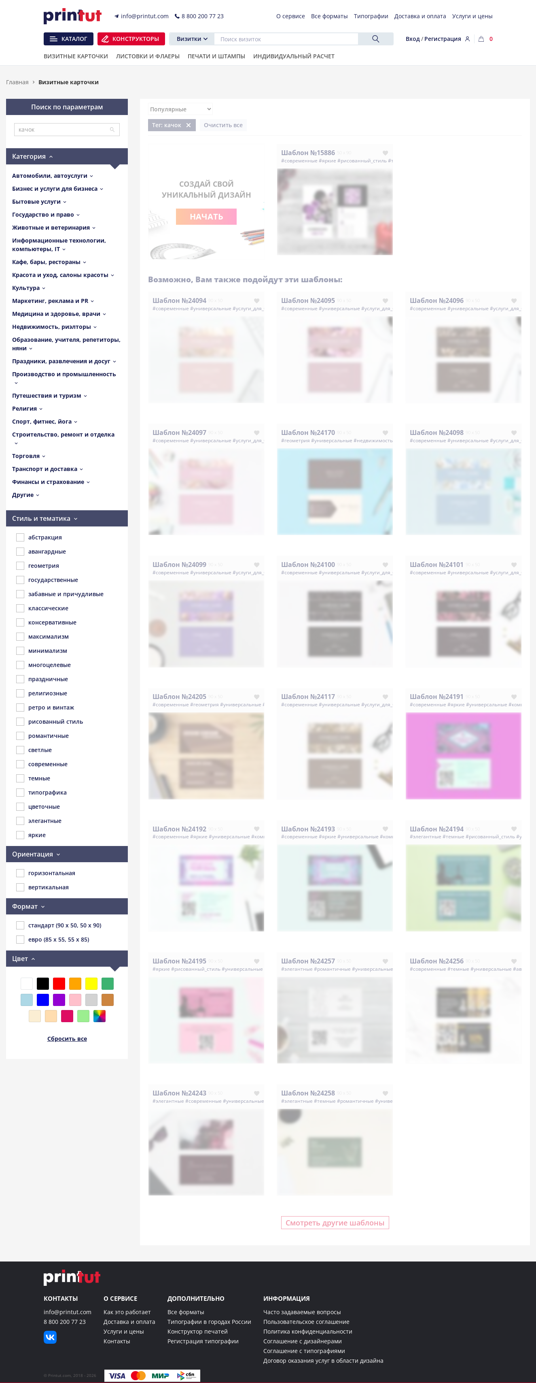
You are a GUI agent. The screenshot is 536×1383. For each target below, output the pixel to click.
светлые (34, 750)
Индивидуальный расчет (294, 56)
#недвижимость (373, 440)
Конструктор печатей (197, 1331)
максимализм (42, 637)
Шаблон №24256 (437, 961)
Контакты (117, 1341)
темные (33, 778)
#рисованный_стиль (362, 160)
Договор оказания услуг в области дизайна (323, 1360)
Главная (17, 82)
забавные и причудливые (60, 594)
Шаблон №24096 (437, 300)
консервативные (46, 622)
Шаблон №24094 (179, 300)
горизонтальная (45, 873)
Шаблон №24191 (437, 697)
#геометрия (295, 440)
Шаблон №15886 (308, 153)
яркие (31, 835)
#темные (453, 836)
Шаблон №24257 (308, 961)
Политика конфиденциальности (307, 1331)
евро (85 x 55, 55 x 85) (52, 939)
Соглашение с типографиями (304, 1351)
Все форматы (185, 1312)
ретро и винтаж (45, 707)
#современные (299, 160)
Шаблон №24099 (179, 564)
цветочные (38, 807)
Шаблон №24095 (308, 300)
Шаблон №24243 (179, 1093)
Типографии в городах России (209, 1321)
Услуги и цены (124, 1331)
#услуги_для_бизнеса (258, 308)
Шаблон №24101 (437, 564)
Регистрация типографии (203, 1341)
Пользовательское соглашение (306, 1321)
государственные (47, 580)
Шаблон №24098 (437, 432)
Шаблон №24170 (308, 432)
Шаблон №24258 (308, 1093)
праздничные (42, 679)
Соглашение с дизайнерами (302, 1341)
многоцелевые (43, 665)
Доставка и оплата (129, 1321)
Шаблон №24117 (308, 697)
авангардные (41, 552)
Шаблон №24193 (308, 829)
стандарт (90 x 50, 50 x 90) (58, 925)
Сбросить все (67, 1038)
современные (42, 764)
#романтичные (332, 968)
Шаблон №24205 (179, 697)
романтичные (42, 736)
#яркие (327, 160)
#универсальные (210, 308)
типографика (41, 792)
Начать (206, 216)
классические (42, 608)
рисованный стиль (49, 722)
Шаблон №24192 (179, 829)
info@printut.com (67, 1312)
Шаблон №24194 (437, 829)
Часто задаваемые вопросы (302, 1312)
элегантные (38, 821)
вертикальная (42, 887)
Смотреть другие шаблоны (335, 1222)
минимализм (41, 651)
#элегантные (425, 836)
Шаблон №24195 (179, 961)
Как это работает (127, 1312)
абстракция (39, 537)
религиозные (41, 693)
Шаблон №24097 (179, 432)
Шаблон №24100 (308, 564)
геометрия (37, 566)
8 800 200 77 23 (65, 1321)
